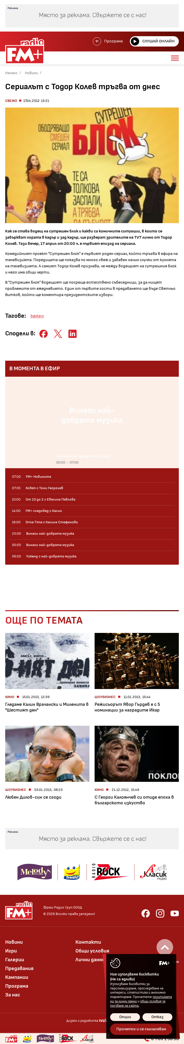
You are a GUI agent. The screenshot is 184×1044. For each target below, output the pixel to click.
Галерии (14, 960)
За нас (12, 995)
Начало (11, 73)
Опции (125, 1017)
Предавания (19, 968)
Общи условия (92, 951)
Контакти (88, 942)
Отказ (157, 1017)
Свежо (11, 101)
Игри (11, 951)
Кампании (16, 977)
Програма (108, 41)
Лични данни (90, 960)
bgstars (37, 316)
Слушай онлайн (153, 41)
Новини (31, 73)
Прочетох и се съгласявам (141, 1029)
